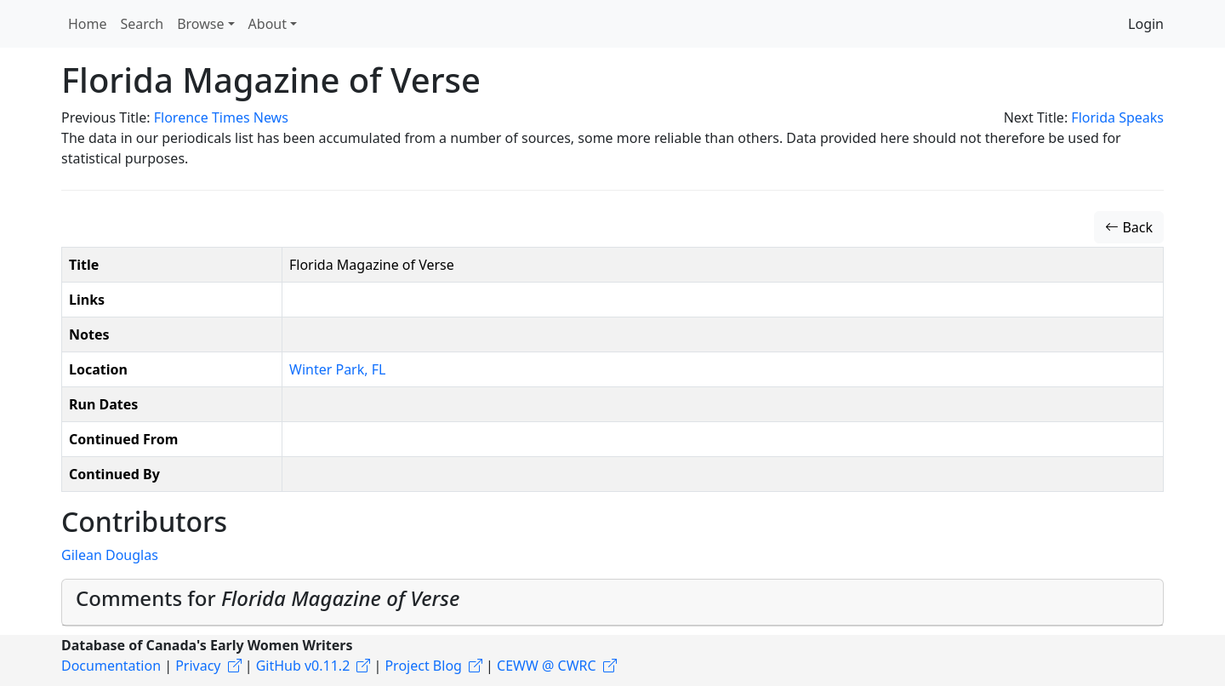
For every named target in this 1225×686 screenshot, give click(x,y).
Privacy (197, 665)
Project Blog (423, 665)
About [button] (267, 23)
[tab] (612, 603)
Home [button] (87, 23)
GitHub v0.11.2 (303, 665)
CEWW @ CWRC (546, 665)
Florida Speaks (1117, 117)
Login (1146, 23)
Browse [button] (200, 23)
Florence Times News (221, 117)
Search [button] (142, 23)
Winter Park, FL (337, 369)
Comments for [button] (267, 598)
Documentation (111, 665)
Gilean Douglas (109, 555)
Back (1129, 227)
